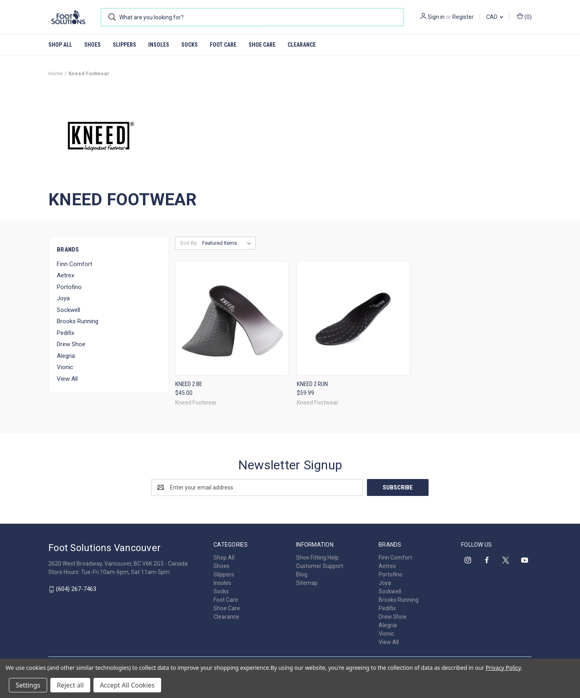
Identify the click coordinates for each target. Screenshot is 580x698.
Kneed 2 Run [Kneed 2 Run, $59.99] (312, 384)
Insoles (158, 44)
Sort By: (189, 243)
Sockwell (68, 310)
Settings (28, 685)
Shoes (92, 44)
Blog (301, 574)
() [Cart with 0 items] (524, 16)
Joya (63, 298)
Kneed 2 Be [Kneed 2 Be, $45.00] (188, 384)
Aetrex (65, 275)
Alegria (66, 355)
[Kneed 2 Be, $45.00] (232, 318)
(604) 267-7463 (76, 589)
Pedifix (65, 333)
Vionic (65, 367)
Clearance (302, 44)
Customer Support (319, 566)
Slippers (124, 44)
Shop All (60, 44)
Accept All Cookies (127, 685)
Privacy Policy (503, 667)
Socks (189, 44)
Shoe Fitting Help (317, 557)
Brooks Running (77, 321)
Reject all (70, 685)
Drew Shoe (71, 344)
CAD (494, 17)
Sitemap (307, 583)
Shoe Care (262, 44)
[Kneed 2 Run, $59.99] (353, 318)
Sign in (436, 17)
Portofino (69, 287)
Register (463, 17)
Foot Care (223, 44)
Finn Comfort (74, 264)
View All (67, 378)
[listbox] (228, 243)
